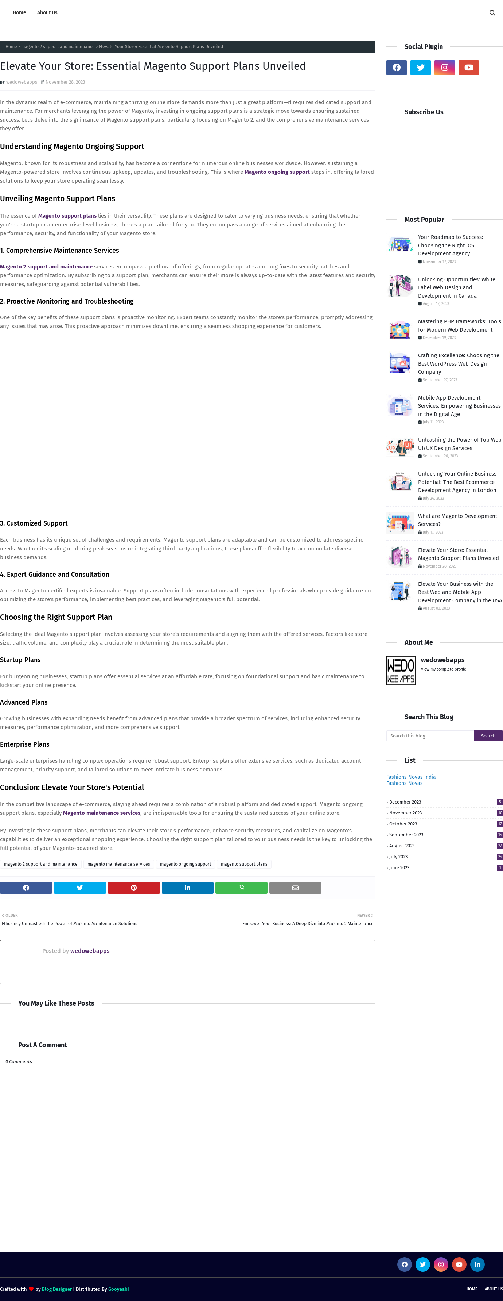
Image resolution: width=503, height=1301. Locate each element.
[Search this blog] (430, 735)
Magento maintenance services (101, 813)
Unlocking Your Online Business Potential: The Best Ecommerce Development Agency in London (457, 481)
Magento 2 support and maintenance (46, 266)
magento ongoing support (185, 864)
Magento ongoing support (277, 172)
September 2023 (446, 835)
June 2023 (446, 867)
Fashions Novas (404, 783)
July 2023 (446, 856)
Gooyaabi (118, 1289)
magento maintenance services (118, 864)
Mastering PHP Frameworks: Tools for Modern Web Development (459, 325)
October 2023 (446, 824)
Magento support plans (67, 216)
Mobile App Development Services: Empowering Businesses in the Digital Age (459, 405)
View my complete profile (443, 669)
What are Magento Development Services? (457, 520)
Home (11, 46)
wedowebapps (21, 82)
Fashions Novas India (411, 777)
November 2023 (446, 813)
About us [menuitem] (47, 12)
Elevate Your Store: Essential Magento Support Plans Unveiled (458, 554)
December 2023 (446, 802)
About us (494, 1289)
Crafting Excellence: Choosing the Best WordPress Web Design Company (458, 363)
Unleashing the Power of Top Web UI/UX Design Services (460, 443)
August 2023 (446, 845)
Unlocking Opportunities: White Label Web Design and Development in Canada (456, 287)
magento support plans (244, 864)
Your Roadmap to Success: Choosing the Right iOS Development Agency (450, 245)
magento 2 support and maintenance (58, 46)
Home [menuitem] (19, 12)
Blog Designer (57, 1289)
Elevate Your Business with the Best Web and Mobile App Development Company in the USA (460, 592)
